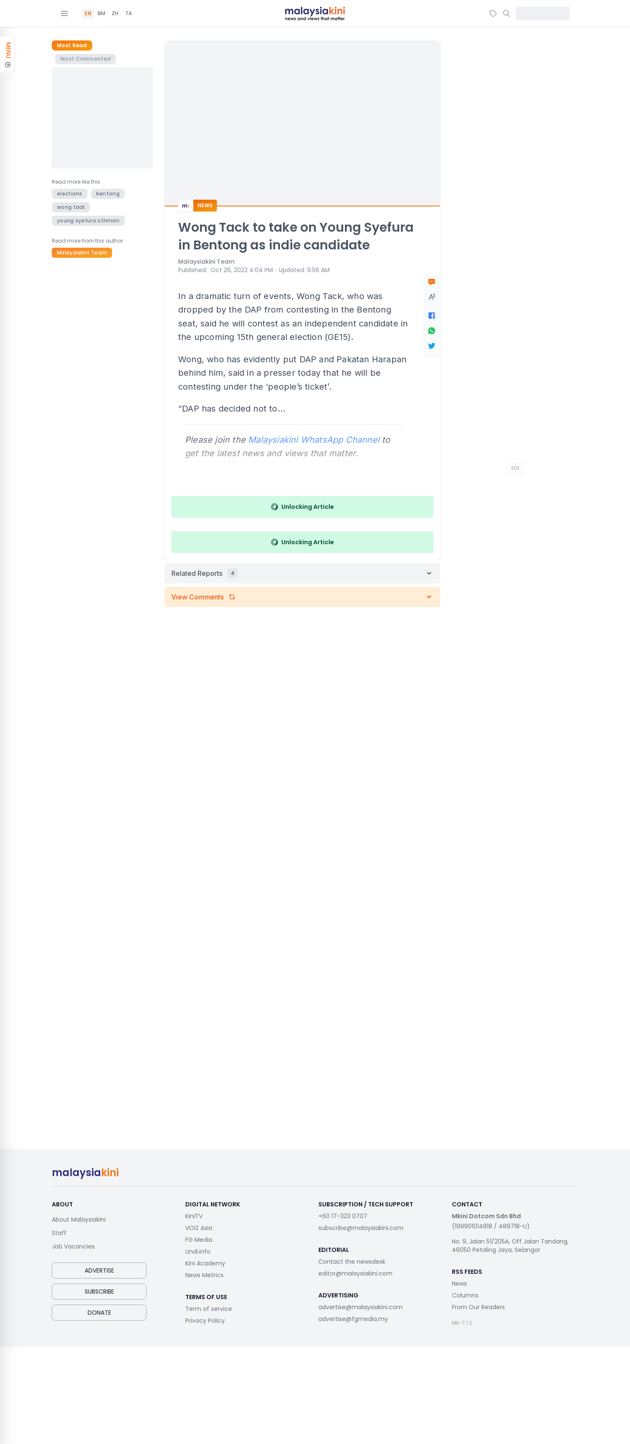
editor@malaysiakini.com (355, 1273)
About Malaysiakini (79, 1219)
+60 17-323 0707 (342, 1216)
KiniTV (194, 1216)
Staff (59, 1233)
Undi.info (198, 1251)
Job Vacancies (73, 1246)
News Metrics (204, 1275)
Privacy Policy (205, 1320)
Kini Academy (205, 1263)
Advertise (99, 1270)
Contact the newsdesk (351, 1261)
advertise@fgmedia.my (353, 1319)
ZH (115, 13)
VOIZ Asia (198, 1228)
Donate (99, 1312)
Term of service (208, 1309)
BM (101, 13)
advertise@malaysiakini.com (360, 1307)
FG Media (198, 1239)
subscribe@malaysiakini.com (360, 1228)
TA (128, 13)
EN (88, 13)
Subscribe (99, 1291)
